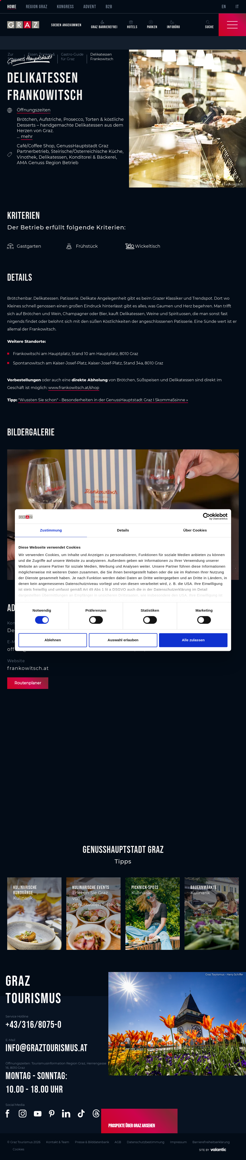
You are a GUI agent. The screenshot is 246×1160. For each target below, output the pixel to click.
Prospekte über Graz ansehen (131, 1125)
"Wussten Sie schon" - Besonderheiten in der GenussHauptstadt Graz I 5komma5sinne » (103, 400)
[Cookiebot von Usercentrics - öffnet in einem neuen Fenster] (206, 516)
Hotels (132, 24)
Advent (89, 6)
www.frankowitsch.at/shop (73, 387)
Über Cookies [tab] (195, 530)
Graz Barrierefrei (104, 24)
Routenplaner (27, 683)
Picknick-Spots (144, 887)
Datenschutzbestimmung (146, 1142)
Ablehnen (52, 640)
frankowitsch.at (28, 668)
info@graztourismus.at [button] (47, 1048)
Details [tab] (123, 530)
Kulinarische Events (90, 887)
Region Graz (36, 6)
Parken (152, 24)
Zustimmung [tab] (51, 530)
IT (237, 6)
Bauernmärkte (204, 887)
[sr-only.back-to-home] (26, 24)
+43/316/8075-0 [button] (34, 1024)
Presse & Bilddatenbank (92, 1142)
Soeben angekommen (66, 25)
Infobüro (173, 24)
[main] (123, 440)
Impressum (178, 1142)
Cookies (19, 1149)
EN (224, 6)
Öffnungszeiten (33, 110)
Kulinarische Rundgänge (25, 890)
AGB (118, 1142)
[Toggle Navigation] (232, 24)
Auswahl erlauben (123, 640)
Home (11, 6)
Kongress (65, 6)
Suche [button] (209, 24)
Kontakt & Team (57, 1142)
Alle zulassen (193, 640)
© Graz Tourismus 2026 (23, 1142)
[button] (8, 1113)
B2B (109, 6)
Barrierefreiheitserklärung (211, 1142)
